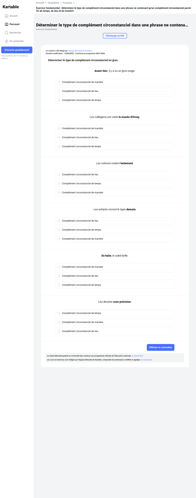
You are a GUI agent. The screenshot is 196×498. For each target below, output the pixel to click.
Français (67, 2)
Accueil (11, 16)
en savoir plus (137, 356)
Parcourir (12, 24)
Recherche (13, 33)
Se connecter (14, 41)
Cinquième (53, 2)
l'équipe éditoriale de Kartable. (80, 51)
